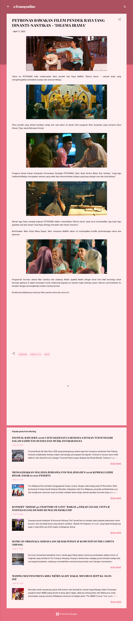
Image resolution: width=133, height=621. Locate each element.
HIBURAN (23, 354)
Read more (115, 464)
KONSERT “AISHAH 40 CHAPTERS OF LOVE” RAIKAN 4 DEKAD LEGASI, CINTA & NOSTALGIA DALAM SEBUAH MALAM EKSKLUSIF (61, 508)
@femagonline (24, 6)
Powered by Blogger (66, 614)
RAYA (46, 354)
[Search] (125, 7)
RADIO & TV (35, 354)
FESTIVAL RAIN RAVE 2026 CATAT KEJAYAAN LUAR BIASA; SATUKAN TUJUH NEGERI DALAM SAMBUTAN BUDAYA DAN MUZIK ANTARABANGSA (62, 439)
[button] (119, 20)
